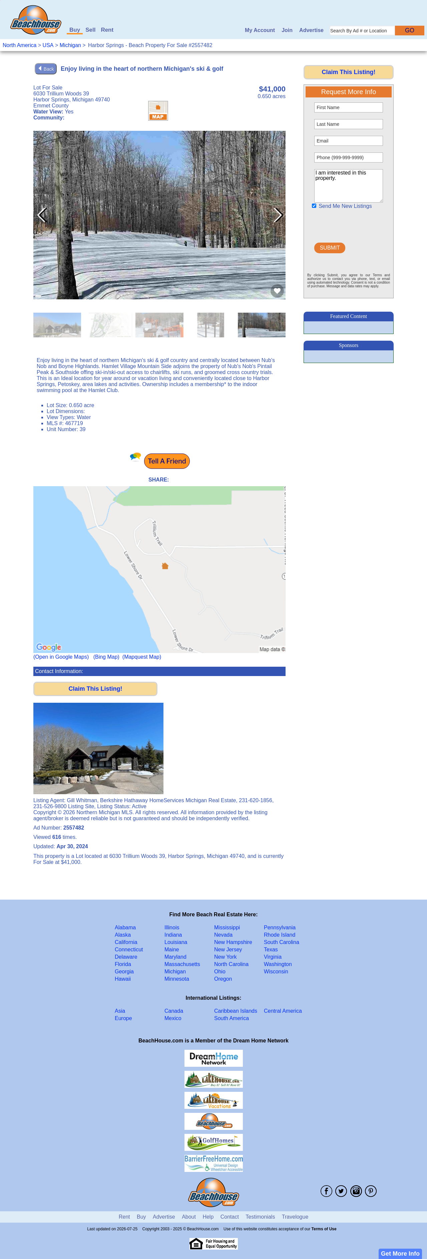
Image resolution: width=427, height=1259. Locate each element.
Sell (90, 30)
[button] (277, 215)
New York (225, 957)
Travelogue (295, 1217)
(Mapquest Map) (141, 657)
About (189, 1217)
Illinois (171, 927)
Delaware (126, 957)
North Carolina (231, 964)
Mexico (172, 1018)
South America (231, 1018)
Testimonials (260, 1217)
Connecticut (129, 949)
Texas (271, 949)
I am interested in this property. (348, 186)
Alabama (125, 927)
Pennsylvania (280, 927)
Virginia (273, 957)
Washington (278, 964)
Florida (123, 964)
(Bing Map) (106, 657)
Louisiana (175, 942)
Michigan (70, 45)
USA (48, 45)
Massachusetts (182, 964)
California (126, 942)
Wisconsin (276, 971)
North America (19, 45)
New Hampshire (233, 942)
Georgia (124, 971)
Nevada (223, 935)
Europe (123, 1018)
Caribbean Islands (235, 1011)
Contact (230, 1217)
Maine (171, 949)
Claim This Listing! (95, 688)
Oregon (223, 979)
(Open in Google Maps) (61, 657)
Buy (74, 30)
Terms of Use (324, 1229)
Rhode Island (279, 935)
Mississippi (227, 927)
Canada (173, 1011)
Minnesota (176, 979)
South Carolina (281, 942)
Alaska (123, 935)
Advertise (311, 30)
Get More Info (400, 1253)
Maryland (175, 957)
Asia (120, 1011)
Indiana (173, 935)
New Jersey (228, 949)
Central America (283, 1011)
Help (208, 1217)
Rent (107, 30)
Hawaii (123, 979)
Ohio (220, 971)
